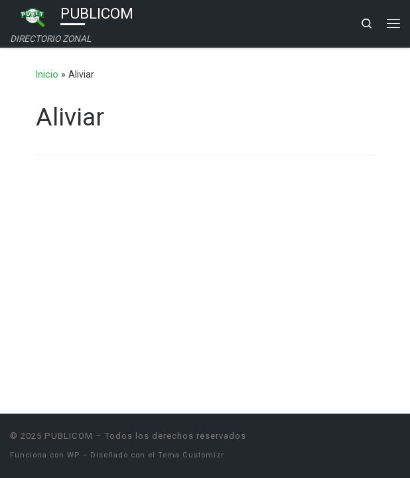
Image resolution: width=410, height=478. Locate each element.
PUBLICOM (68, 436)
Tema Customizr (191, 455)
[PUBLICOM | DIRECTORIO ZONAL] (33, 16)
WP (73, 455)
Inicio (47, 74)
